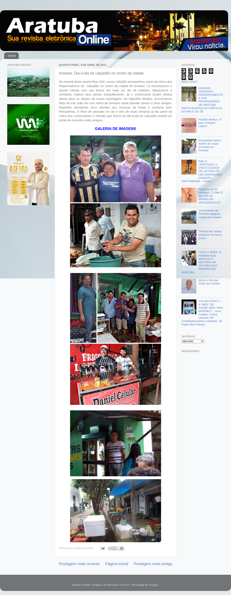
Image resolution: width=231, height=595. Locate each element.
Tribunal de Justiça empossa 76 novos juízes (210, 234)
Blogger (153, 584)
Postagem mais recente (79, 564)
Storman (124, 584)
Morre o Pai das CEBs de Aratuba (209, 282)
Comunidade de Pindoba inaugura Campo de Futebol (209, 214)
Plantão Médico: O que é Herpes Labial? (209, 123)
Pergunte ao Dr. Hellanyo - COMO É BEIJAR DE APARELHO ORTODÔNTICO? (210, 196)
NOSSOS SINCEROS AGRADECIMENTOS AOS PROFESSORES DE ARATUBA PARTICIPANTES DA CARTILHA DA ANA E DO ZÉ (202, 100)
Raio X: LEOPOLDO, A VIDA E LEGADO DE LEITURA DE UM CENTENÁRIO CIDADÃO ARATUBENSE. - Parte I (202, 171)
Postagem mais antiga (153, 564)
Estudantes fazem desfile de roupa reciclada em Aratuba (209, 145)
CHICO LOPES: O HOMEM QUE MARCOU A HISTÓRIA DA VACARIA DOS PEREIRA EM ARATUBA (201, 262)
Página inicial (116, 564)
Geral (12, 55)
